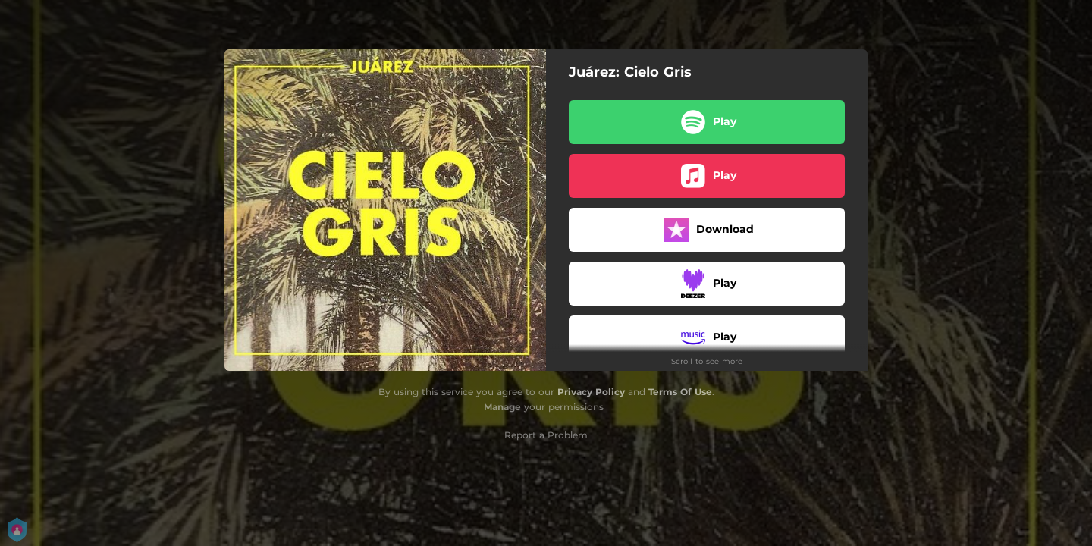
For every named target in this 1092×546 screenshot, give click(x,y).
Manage (502, 407)
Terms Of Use (680, 391)
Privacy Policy (591, 391)
